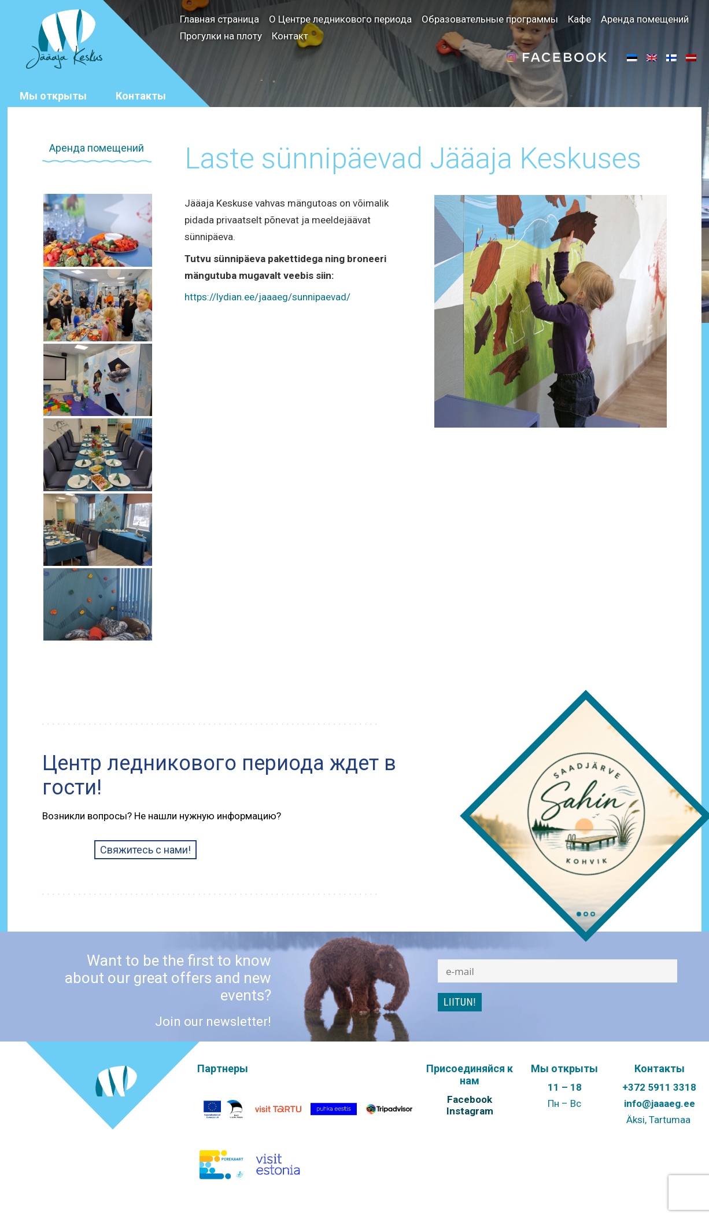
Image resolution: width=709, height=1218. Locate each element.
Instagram (469, 1111)
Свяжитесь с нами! (145, 850)
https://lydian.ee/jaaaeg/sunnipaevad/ (267, 297)
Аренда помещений (645, 19)
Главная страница (219, 19)
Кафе (579, 19)
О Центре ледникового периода (340, 19)
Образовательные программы (490, 19)
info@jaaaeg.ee (659, 1103)
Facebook (469, 1099)
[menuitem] (632, 57)
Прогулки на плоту (221, 36)
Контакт (290, 36)
